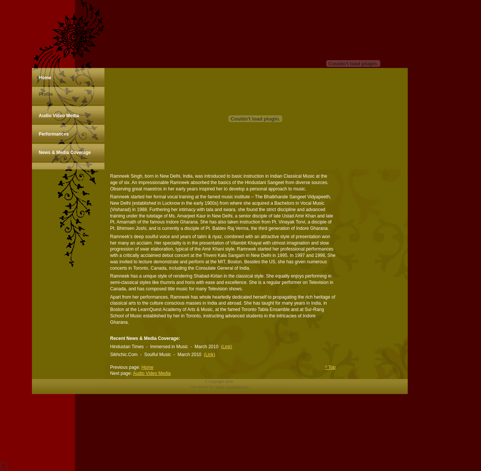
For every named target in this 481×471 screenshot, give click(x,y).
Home (147, 367)
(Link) (226, 346)
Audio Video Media (152, 373)
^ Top (330, 367)
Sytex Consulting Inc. (232, 387)
